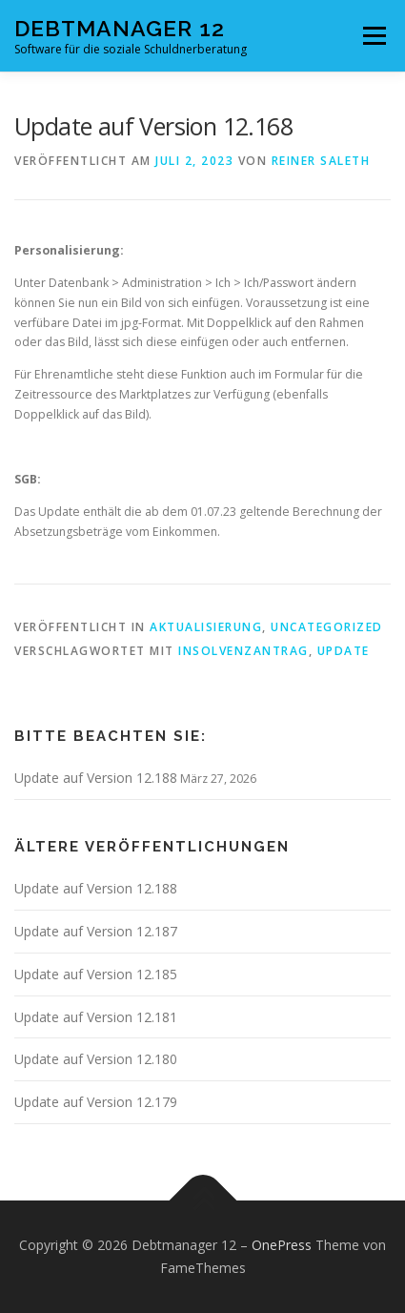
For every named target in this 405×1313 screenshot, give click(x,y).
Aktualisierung (206, 627)
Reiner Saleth (321, 161)
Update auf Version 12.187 (95, 931)
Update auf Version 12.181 (95, 1017)
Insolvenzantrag (243, 651)
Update (343, 651)
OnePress (282, 1245)
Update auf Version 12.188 (95, 778)
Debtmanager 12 (119, 28)
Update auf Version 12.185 (95, 974)
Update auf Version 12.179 (95, 1102)
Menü (373, 36)
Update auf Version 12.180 (95, 1059)
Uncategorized (327, 627)
